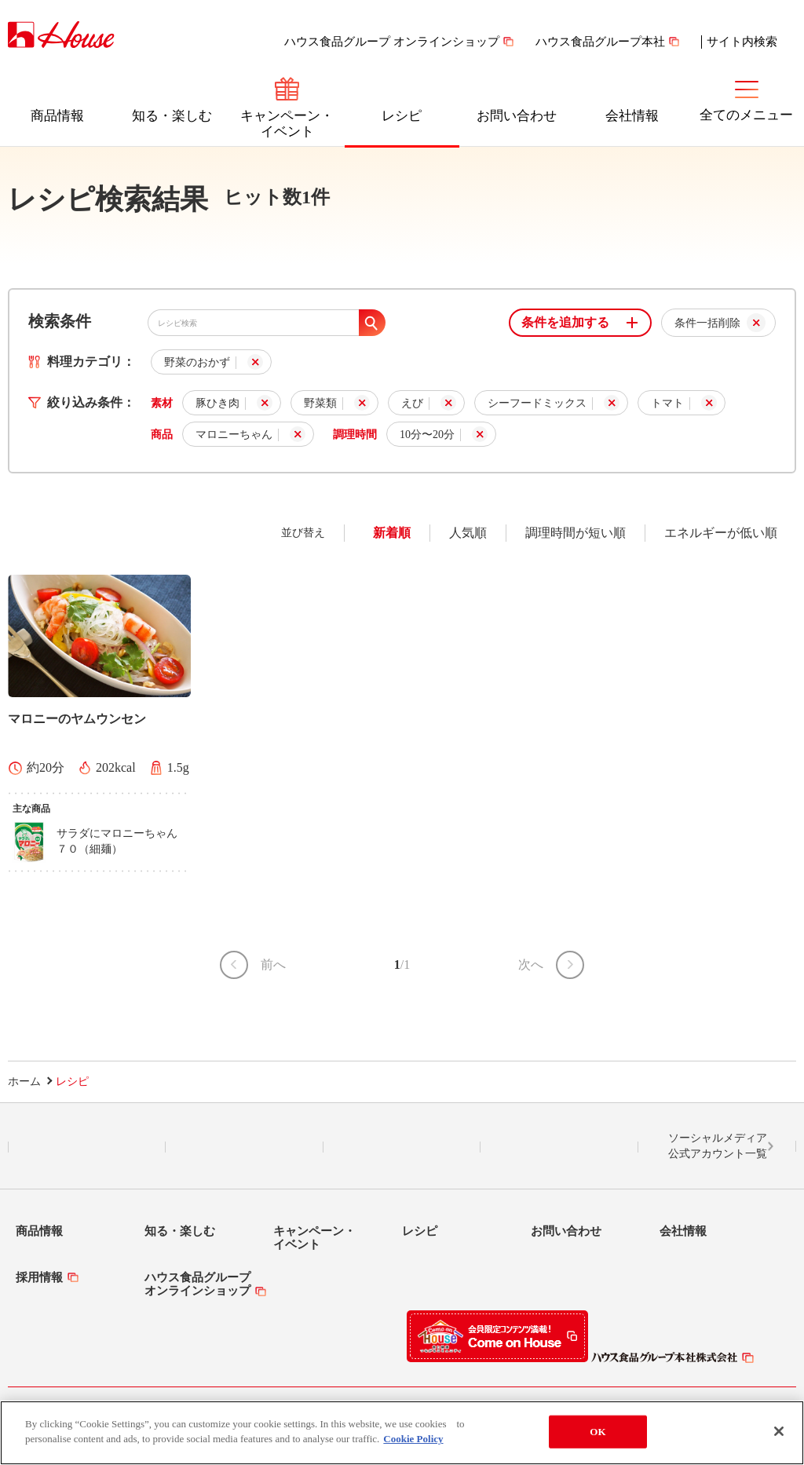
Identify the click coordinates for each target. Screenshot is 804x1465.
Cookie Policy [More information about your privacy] (413, 1440)
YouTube (560, 1147)
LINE (87, 1147)
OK (597, 1432)
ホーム (24, 1081)
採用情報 (39, 1277)
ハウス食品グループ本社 (600, 41)
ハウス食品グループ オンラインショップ (391, 41)
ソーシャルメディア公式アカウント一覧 (717, 1146)
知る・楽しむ (172, 115)
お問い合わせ (517, 115)
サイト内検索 (742, 41)
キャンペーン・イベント (287, 123)
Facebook (401, 1147)
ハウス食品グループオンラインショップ (197, 1284)
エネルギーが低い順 (720, 532)
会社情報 (632, 115)
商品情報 (57, 115)
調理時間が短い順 (575, 532)
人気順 (468, 532)
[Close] (779, 1433)
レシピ (402, 115)
